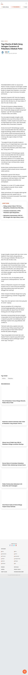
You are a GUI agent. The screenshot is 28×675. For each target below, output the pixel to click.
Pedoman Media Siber (19, 571)
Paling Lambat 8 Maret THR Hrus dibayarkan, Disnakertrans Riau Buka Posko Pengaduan (13, 207)
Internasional (16, 556)
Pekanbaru (16, 7)
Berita (2, 551)
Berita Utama (6, 7)
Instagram (12, 546)
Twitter (14, 546)
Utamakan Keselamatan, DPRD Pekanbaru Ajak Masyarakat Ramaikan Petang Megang (12, 212)
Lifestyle (2, 558)
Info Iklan (16, 567)
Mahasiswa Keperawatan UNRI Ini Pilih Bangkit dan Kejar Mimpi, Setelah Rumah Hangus (14, 216)
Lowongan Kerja (17, 558)
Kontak (2, 569)
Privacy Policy (17, 569)
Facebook (10, 546)
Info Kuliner (3, 556)
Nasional (3, 561)
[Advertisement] (14, 25)
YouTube (16, 546)
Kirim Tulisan (4, 571)
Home (2, 41)
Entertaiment (3, 553)
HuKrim (4, 378)
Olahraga (16, 561)
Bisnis (15, 551)
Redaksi (3, 567)
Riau (15, 563)
